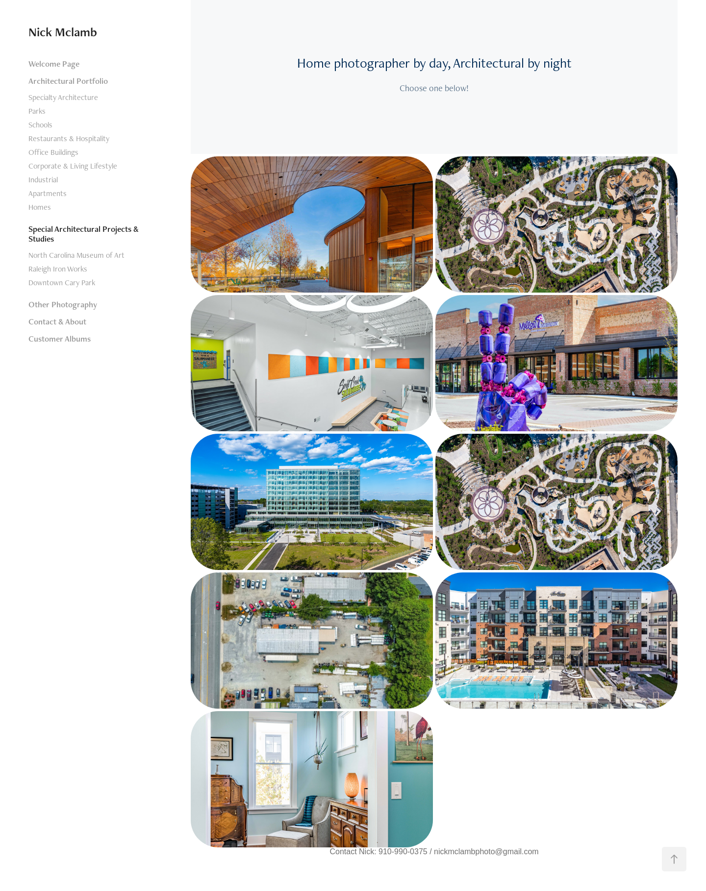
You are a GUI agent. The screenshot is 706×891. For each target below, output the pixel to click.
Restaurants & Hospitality (68, 138)
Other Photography (62, 304)
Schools (40, 125)
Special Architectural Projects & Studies (83, 233)
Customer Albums (59, 338)
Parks (37, 111)
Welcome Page (53, 63)
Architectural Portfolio (68, 80)
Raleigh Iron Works (57, 269)
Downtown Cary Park (61, 282)
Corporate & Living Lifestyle (72, 166)
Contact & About (57, 321)
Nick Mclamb (62, 32)
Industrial (43, 179)
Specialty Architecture (63, 97)
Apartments (47, 193)
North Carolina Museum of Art (76, 255)
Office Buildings (53, 152)
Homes (39, 207)
